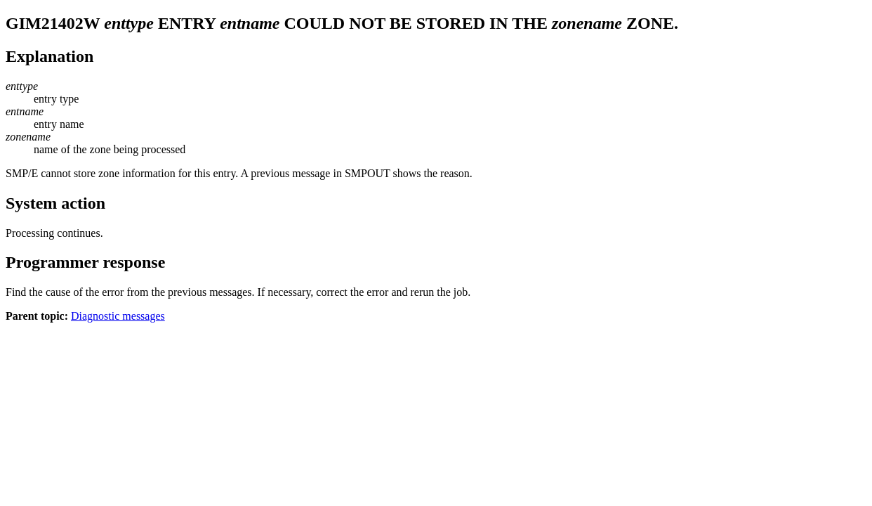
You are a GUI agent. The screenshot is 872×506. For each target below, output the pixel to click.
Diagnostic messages (118, 316)
